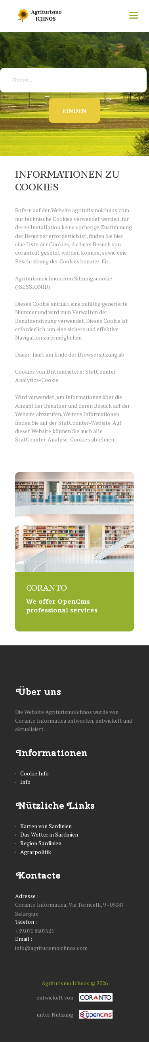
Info (25, 781)
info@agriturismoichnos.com (51, 948)
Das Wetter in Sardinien (49, 834)
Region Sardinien (40, 843)
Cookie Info (34, 773)
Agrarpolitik (35, 852)
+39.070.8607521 (34, 931)
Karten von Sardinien (46, 826)
